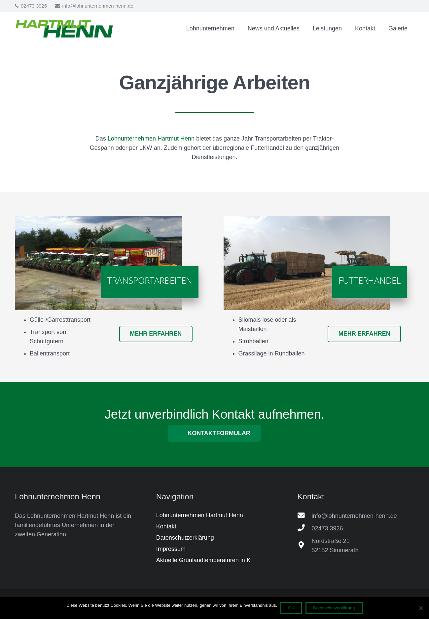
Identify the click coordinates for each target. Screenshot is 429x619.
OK (291, 607)
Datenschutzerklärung (334, 607)
